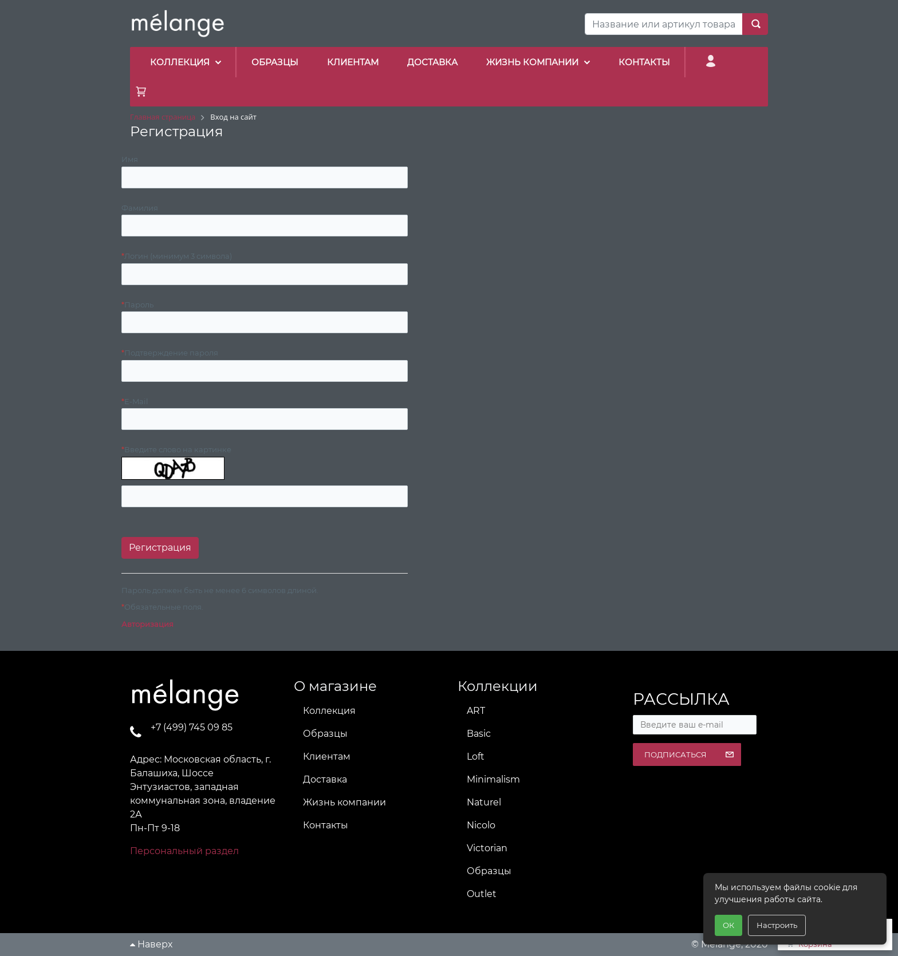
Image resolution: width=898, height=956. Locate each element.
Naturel (484, 802)
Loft (476, 756)
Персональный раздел (184, 851)
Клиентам (326, 756)
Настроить (777, 925)
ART (476, 710)
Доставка (325, 779)
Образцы (325, 733)
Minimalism (493, 779)
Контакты (325, 825)
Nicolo (481, 825)
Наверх (151, 944)
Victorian (487, 848)
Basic (479, 733)
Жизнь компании (344, 802)
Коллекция (329, 710)
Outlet (482, 893)
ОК (728, 925)
